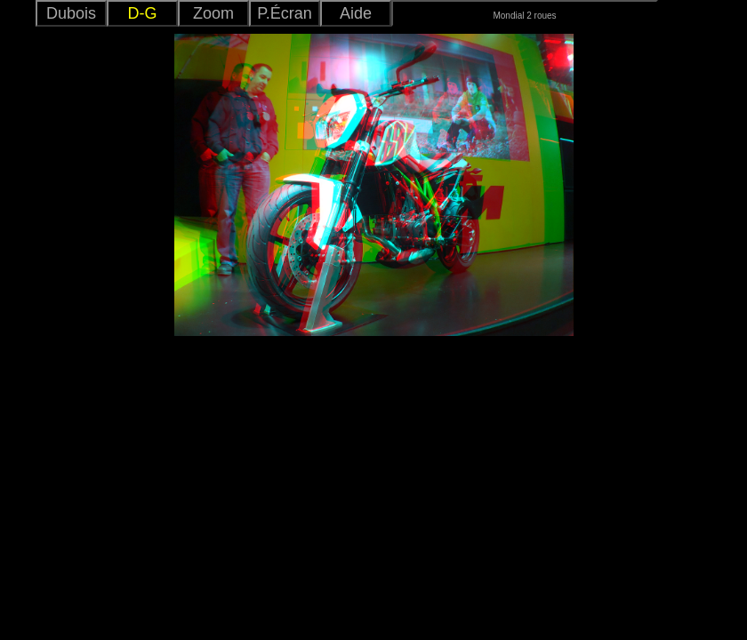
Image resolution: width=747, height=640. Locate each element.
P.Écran (284, 13)
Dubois (71, 13)
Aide (356, 13)
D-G (142, 13)
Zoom (213, 13)
